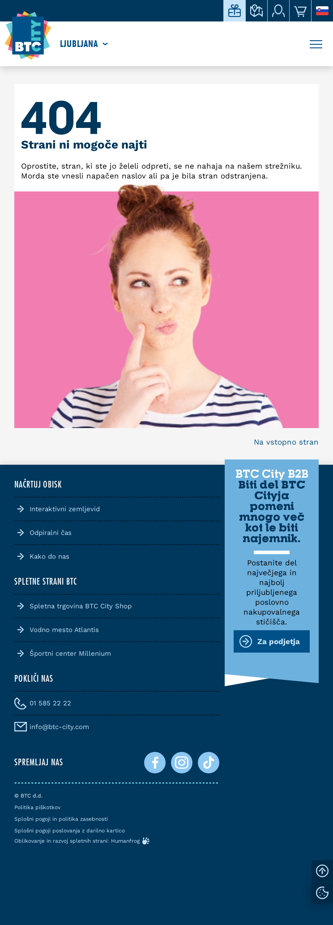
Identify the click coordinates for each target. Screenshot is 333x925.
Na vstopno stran (286, 441)
